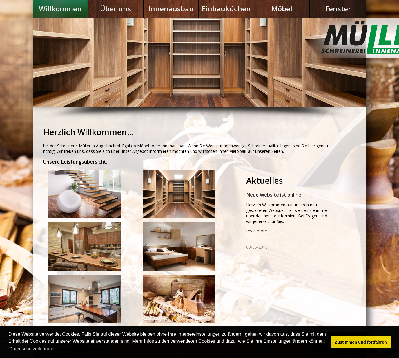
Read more (256, 231)
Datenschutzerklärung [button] (32, 348)
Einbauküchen (226, 8)
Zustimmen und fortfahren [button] (361, 342)
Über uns (115, 8)
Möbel (281, 8)
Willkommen (60, 8)
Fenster (338, 8)
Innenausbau (171, 8)
